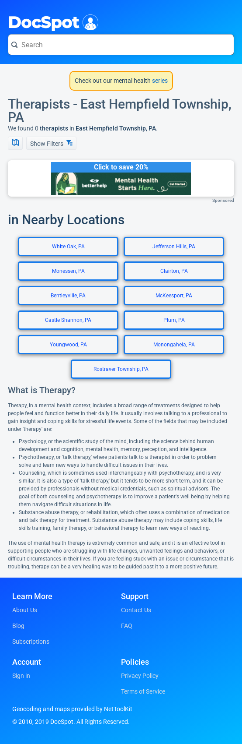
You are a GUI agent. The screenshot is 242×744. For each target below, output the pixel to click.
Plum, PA (174, 320)
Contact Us (136, 610)
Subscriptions (30, 641)
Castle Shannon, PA (68, 320)
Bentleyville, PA (68, 296)
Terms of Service (143, 691)
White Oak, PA (68, 246)
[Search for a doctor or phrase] (121, 44)
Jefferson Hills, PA (173, 246)
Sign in (21, 675)
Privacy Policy (140, 675)
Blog (18, 625)
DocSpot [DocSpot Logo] (51, 21)
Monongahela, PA (174, 345)
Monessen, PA (68, 271)
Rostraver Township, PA (121, 369)
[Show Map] (15, 143)
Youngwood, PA (68, 345)
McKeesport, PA (174, 296)
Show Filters (51, 143)
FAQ (126, 625)
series (159, 80)
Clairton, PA (174, 271)
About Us (24, 610)
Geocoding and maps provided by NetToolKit (72, 708)
